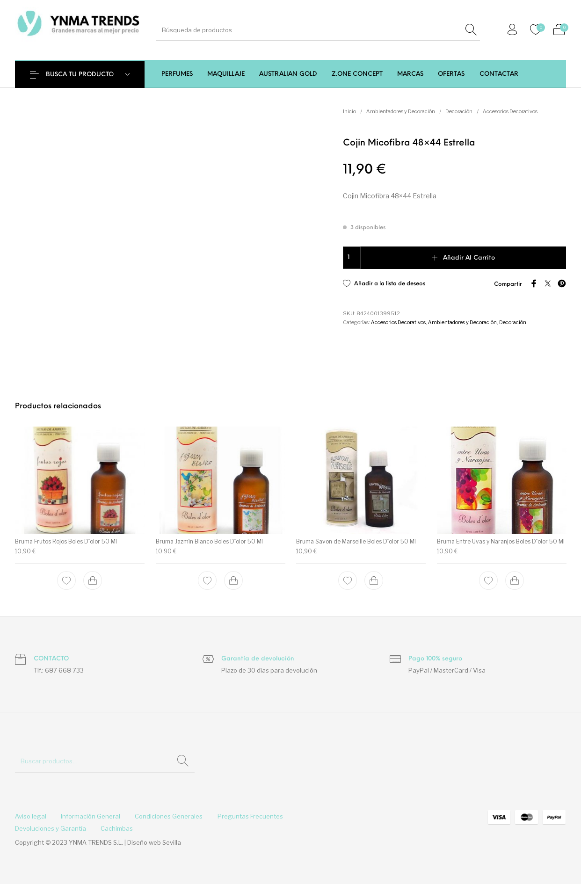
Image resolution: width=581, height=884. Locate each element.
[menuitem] (177, 74)
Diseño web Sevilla (154, 842)
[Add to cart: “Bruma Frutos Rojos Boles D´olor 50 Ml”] (92, 580)
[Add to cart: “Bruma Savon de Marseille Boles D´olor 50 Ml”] (373, 580)
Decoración (458, 111)
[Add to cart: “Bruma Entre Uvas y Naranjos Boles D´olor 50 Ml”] (514, 580)
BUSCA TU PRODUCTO (80, 75)
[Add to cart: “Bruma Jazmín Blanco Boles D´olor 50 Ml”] (233, 580)
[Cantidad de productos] (352, 257)
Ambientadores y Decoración (400, 111)
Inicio (349, 111)
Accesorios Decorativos (510, 111)
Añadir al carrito (469, 258)
